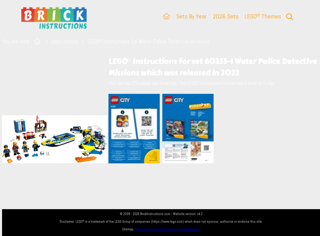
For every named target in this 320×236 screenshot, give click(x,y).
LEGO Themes (263, 16)
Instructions (65, 41)
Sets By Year (191, 16)
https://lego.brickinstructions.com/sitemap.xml (167, 229)
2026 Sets (225, 16)
